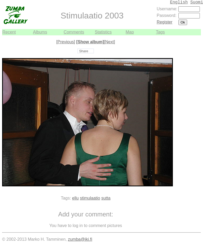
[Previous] (65, 42)
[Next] (109, 42)
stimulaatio (90, 198)
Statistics (103, 32)
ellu (75, 198)
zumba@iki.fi (80, 239)
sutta (105, 198)
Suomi (196, 2)
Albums (40, 32)
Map (130, 32)
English (179, 2)
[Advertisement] (185, 114)
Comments (74, 32)
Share (83, 51)
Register (165, 22)
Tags (160, 32)
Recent (9, 32)
